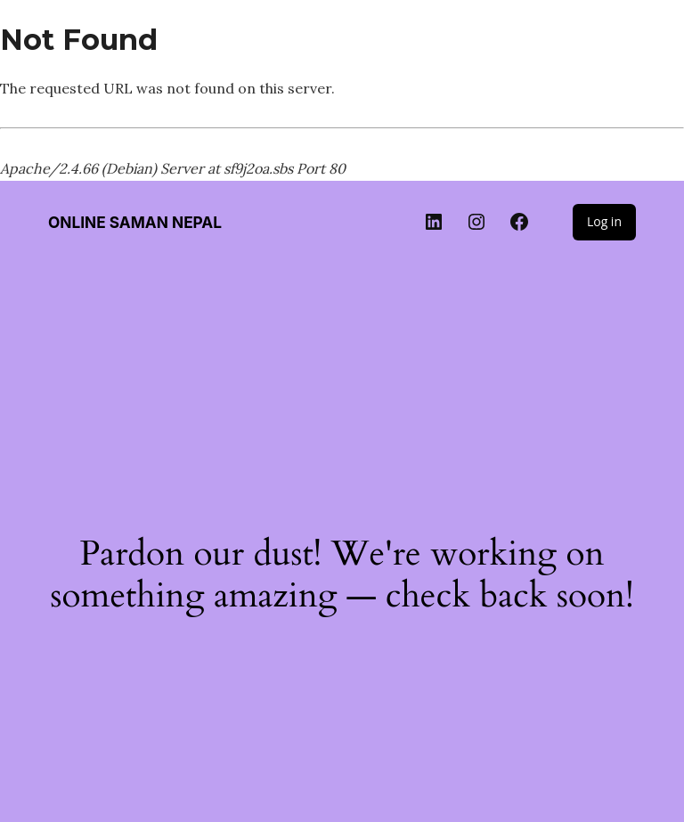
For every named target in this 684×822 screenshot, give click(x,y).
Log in (604, 221)
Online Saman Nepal (135, 222)
